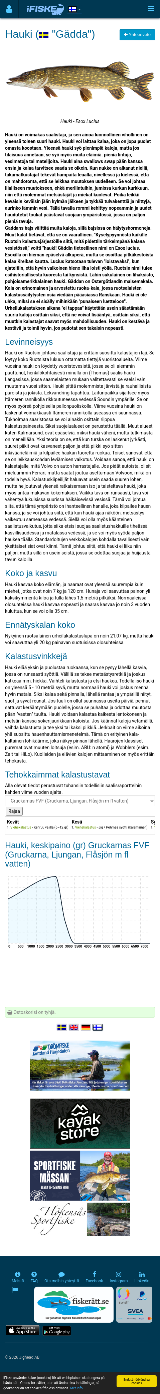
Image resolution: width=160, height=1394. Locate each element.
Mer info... (78, 1388)
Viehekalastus (20, 827)
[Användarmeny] (9, 9)
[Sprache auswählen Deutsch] (86, 1027)
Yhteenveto (137, 34)
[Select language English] (74, 1027)
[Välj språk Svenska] (62, 1027)
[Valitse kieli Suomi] (98, 1027)
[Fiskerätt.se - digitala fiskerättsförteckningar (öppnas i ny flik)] (74, 1305)
